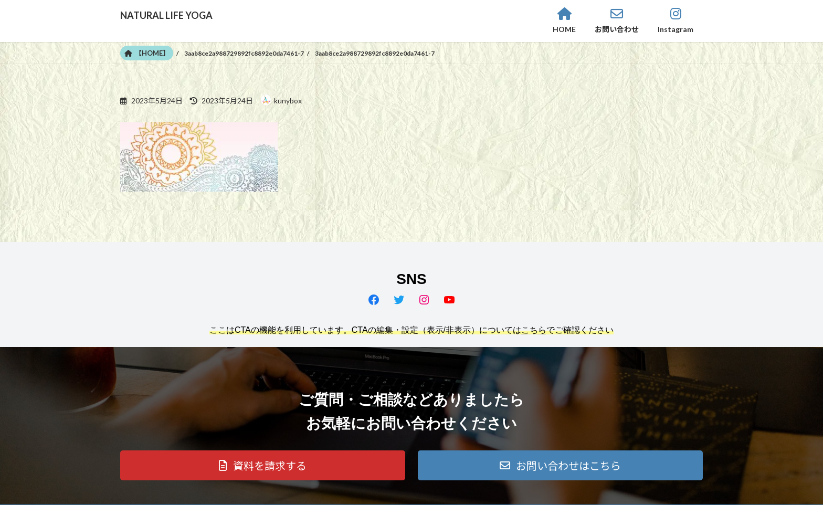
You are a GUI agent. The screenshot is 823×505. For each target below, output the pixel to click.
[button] (262, 465)
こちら (533, 329)
